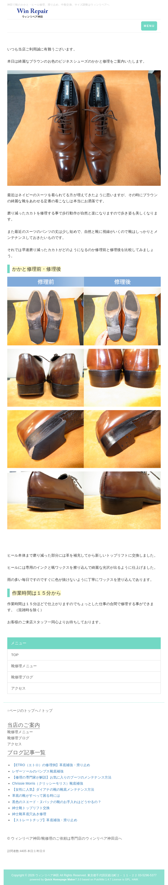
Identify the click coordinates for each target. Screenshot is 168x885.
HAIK (135, 879)
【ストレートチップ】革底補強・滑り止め (44, 820)
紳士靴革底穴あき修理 (29, 814)
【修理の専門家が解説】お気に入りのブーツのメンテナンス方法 (61, 777)
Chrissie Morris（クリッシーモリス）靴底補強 (47, 783)
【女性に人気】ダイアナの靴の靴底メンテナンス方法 (53, 789)
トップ (47, 710)
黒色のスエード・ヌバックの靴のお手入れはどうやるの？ (56, 802)
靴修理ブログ (22, 677)
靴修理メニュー (24, 666)
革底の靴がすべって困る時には (36, 795)
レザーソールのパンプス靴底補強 (37, 771)
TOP (15, 655)
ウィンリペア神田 (47, 875)
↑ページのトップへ (22, 710)
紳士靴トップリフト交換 (31, 808)
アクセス (18, 688)
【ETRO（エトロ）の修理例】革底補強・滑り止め (51, 765)
